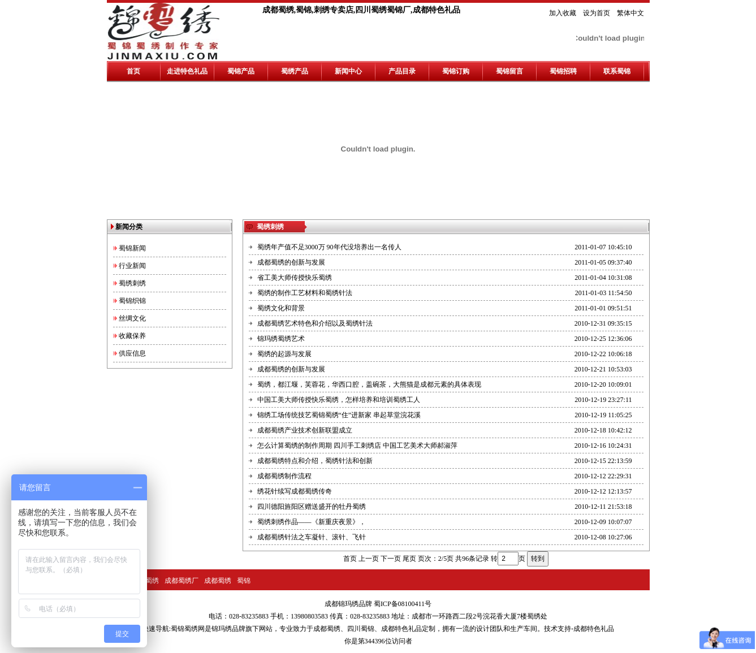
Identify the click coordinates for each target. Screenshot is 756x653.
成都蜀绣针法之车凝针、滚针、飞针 (311, 537)
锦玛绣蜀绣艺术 (281, 339)
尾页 (409, 559)
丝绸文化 (132, 318)
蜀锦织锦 (132, 301)
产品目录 (402, 71)
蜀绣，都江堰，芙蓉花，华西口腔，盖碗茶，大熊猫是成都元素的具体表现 (369, 384)
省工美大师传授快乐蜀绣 (294, 278)
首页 (133, 71)
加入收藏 (562, 13)
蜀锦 (243, 581)
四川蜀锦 (360, 629)
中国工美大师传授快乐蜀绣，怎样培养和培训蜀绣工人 (338, 400)
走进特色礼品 (187, 71)
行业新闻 (132, 266)
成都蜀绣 (217, 581)
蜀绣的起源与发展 (284, 354)
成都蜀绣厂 (181, 581)
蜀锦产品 (240, 71)
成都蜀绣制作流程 (284, 476)
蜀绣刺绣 (132, 283)
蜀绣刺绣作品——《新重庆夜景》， (311, 522)
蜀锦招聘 (563, 71)
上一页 (368, 559)
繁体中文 (630, 13)
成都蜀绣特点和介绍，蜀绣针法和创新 (315, 461)
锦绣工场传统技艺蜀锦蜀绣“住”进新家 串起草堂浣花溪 (339, 415)
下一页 (391, 559)
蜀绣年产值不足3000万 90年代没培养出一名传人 (329, 247)
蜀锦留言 (509, 71)
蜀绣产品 (294, 71)
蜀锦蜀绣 (184, 629)
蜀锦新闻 (132, 248)
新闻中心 (348, 71)
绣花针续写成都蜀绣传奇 (294, 491)
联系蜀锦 (616, 71)
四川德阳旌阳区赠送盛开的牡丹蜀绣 (311, 507)
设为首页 (596, 13)
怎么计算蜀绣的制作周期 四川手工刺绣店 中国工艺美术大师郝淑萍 (357, 445)
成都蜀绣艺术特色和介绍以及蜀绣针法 (315, 323)
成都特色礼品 (401, 629)
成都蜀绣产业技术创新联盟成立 (304, 430)
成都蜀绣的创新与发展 (291, 262)
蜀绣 (152, 581)
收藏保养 (132, 336)
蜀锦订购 (455, 71)
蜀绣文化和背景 (281, 308)
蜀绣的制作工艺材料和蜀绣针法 (304, 293)
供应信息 (132, 353)
